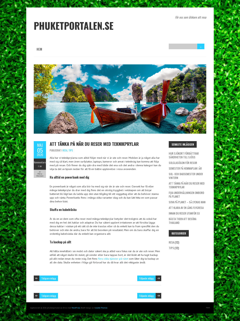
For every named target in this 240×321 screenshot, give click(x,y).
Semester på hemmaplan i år (185, 168)
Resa (65, 150)
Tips (70, 150)
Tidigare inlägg (48, 278)
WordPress (76, 308)
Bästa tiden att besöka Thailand (182, 221)
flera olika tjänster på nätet (113, 258)
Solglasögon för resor (183, 163)
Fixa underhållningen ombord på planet (186, 194)
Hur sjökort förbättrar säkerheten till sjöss (184, 155)
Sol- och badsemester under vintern (186, 176)
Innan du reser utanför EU (184, 213)
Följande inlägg (146, 278)
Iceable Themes (100, 308)
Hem (39, 49)
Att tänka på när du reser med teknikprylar (94, 143)
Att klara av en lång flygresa (186, 208)
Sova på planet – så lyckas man (187, 202)
